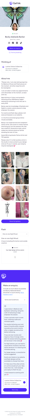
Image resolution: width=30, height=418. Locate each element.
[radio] (15, 382)
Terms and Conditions (15, 300)
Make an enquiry (15, 48)
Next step (15, 390)
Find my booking (15, 52)
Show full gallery (15, 221)
